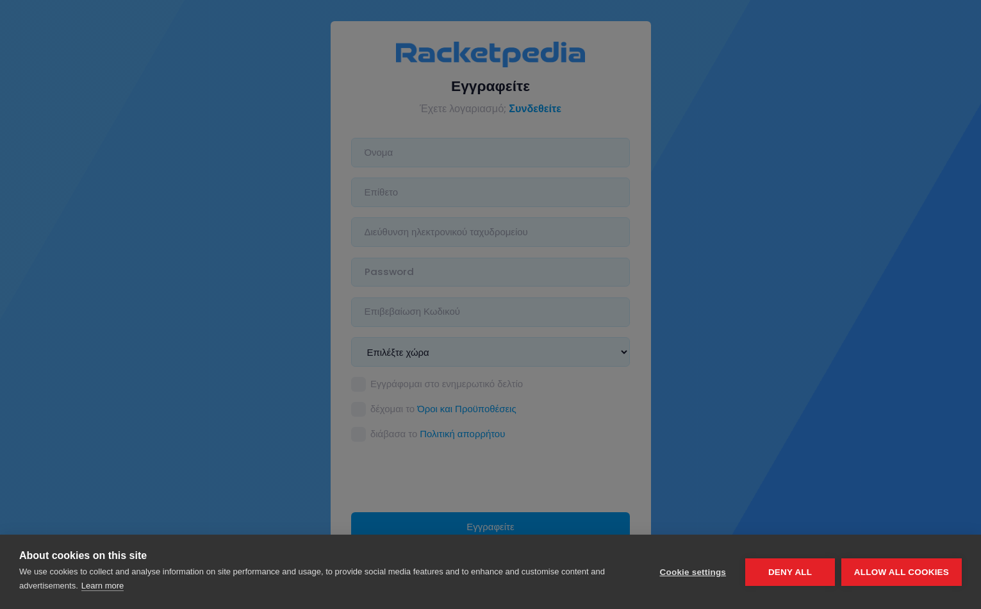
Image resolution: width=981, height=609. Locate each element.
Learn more (102, 585)
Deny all (790, 572)
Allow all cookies (901, 572)
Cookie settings (692, 572)
